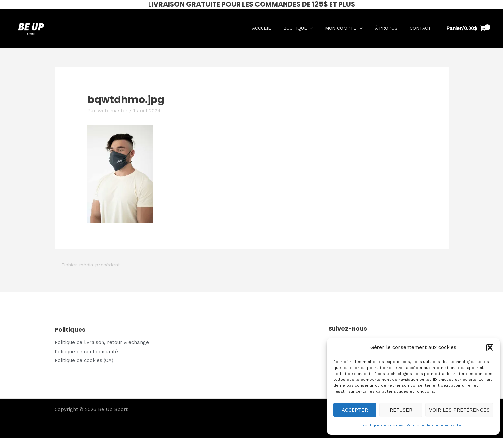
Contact (421, 28)
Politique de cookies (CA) (84, 360)
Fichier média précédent (87, 265)
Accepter (355, 410)
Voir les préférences (459, 410)
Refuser (401, 410)
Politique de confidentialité (434, 425)
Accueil (271, 28)
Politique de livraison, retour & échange (102, 342)
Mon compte (346, 28)
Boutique (302, 28)
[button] (490, 347)
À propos (389, 28)
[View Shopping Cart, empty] (466, 28)
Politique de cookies (382, 425)
